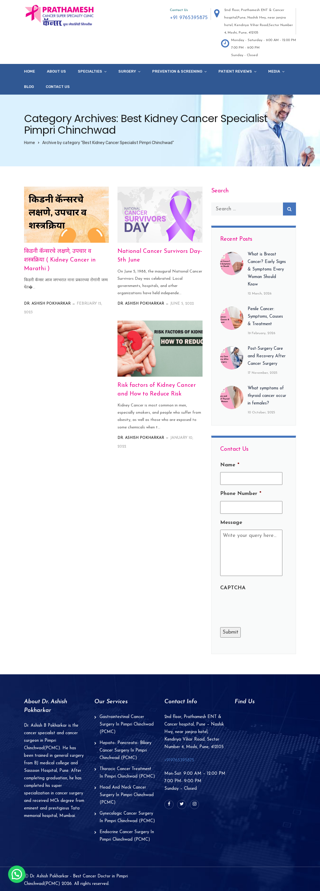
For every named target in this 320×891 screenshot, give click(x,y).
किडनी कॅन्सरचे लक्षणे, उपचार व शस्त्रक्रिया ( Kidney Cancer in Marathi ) (60, 260)
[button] (16, 874)
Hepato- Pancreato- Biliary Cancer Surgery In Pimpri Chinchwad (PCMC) (125, 750)
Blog (29, 86)
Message (231, 522)
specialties (90, 71)
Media (274, 71)
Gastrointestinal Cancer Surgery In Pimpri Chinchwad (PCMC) (127, 724)
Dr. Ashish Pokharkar (47, 303)
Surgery (127, 71)
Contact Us (58, 86)
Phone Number (240, 493)
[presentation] (264, 606)
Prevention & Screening (177, 71)
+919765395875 (179, 760)
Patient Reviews (235, 71)
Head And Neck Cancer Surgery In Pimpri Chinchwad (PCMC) (127, 795)
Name (229, 465)
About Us (56, 71)
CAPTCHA (233, 588)
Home (29, 71)
